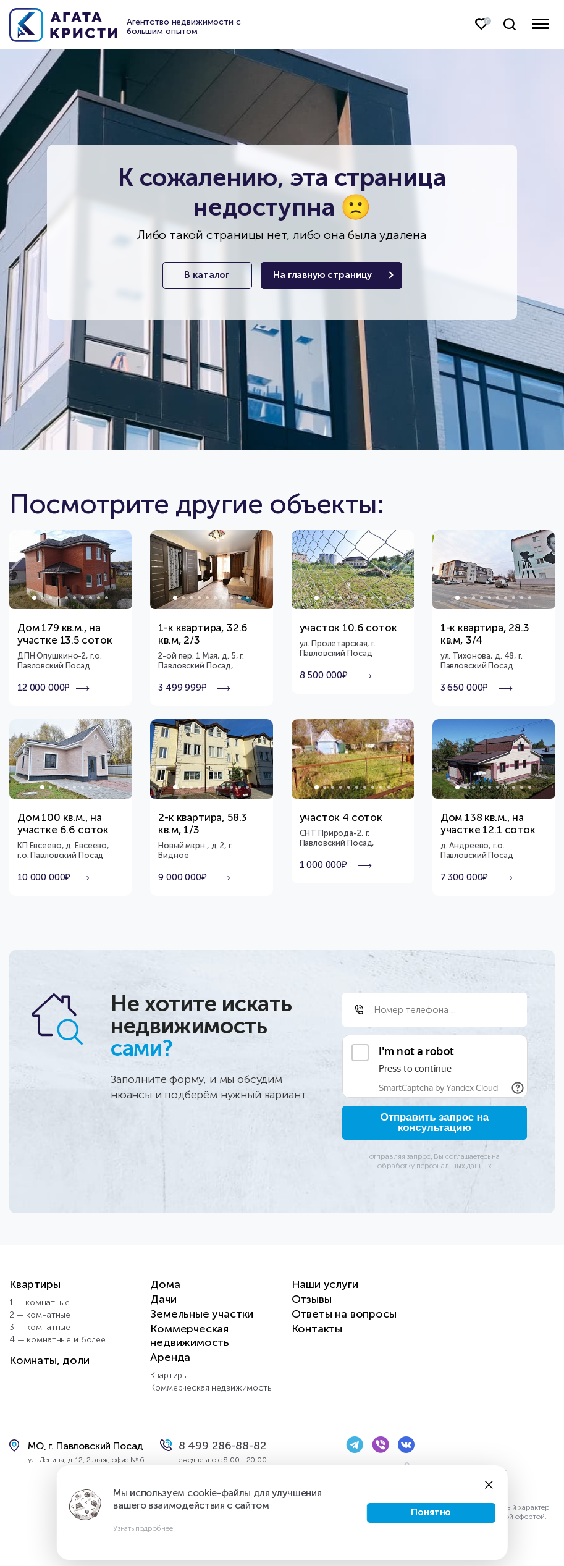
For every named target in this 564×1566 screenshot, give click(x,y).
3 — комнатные (39, 1327)
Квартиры (35, 1284)
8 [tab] (90, 597)
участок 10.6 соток (348, 627)
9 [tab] (98, 597)
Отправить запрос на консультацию (435, 1122)
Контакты (317, 1329)
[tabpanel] (70, 569)
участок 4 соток (341, 817)
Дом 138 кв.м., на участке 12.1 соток (488, 823)
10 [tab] (106, 597)
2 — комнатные (39, 1315)
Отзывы (312, 1299)
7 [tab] (82, 597)
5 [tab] (66, 597)
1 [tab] (34, 597)
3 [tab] (50, 597)
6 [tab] (74, 597)
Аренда (170, 1357)
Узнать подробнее (142, 1528)
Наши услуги (325, 1284)
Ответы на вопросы (344, 1314)
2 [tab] (42, 597)
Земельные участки (201, 1314)
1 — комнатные (39, 1302)
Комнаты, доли (49, 1360)
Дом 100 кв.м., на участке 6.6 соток (63, 823)
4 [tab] (58, 597)
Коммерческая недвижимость (189, 1335)
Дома (165, 1284)
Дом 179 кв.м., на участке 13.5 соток (64, 633)
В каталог (205, 275)
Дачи (163, 1299)
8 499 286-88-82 (222, 1445)
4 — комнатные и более (57, 1339)
